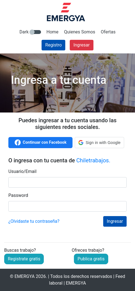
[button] (99, 142)
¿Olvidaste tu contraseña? (33, 221)
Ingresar (81, 45)
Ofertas (108, 32)
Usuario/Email (22, 171)
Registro (53, 45)
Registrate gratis (24, 258)
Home (53, 32)
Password (18, 195)
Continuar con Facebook (41, 143)
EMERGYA (25, 276)
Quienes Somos (79, 32)
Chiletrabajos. (93, 160)
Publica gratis (91, 258)
